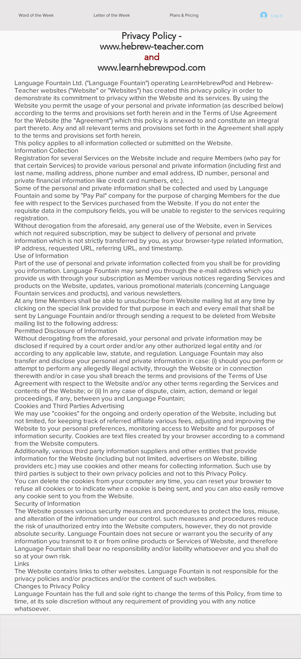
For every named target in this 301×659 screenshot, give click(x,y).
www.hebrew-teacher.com (151, 46)
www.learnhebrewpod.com (151, 67)
